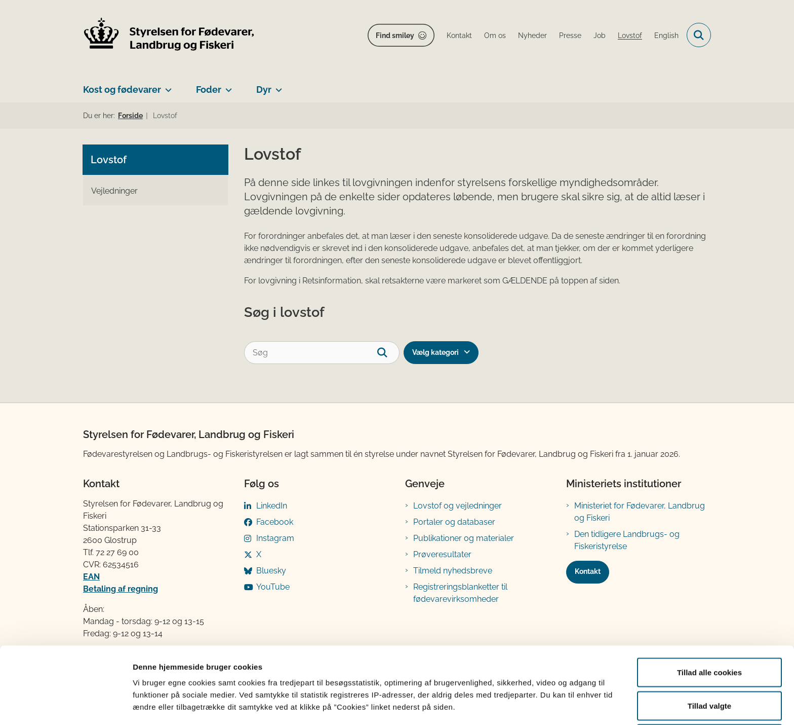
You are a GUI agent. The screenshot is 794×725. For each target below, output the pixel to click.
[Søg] (322, 352)
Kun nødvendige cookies (709, 698)
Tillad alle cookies (709, 631)
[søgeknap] (388, 352)
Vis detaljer (526, 699)
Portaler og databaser (454, 522)
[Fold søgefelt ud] (699, 35)
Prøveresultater (442, 554)
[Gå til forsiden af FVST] (169, 35)
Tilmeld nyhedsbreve (452, 570)
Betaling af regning (120, 589)
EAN (91, 577)
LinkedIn (271, 506)
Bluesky (271, 570)
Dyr (263, 89)
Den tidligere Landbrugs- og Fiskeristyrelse (627, 540)
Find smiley (395, 35)
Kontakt (588, 571)
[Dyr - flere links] (276, 85)
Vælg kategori (435, 352)
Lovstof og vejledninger (457, 506)
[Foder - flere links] (226, 85)
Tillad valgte (709, 665)
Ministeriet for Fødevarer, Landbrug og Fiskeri (639, 512)
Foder (208, 89)
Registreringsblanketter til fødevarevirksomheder (460, 593)
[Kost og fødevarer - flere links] (166, 85)
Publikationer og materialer (463, 538)
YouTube (273, 587)
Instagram (275, 538)
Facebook (274, 522)
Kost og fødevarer (122, 89)
